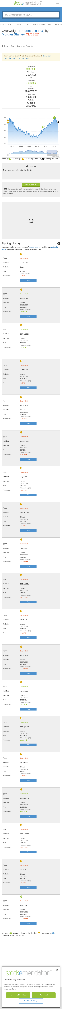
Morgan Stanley (13, 34)
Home (6, 46)
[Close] (57, 981)
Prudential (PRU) (31, 31)
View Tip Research (31, 184)
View (28, 280)
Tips (12, 46)
